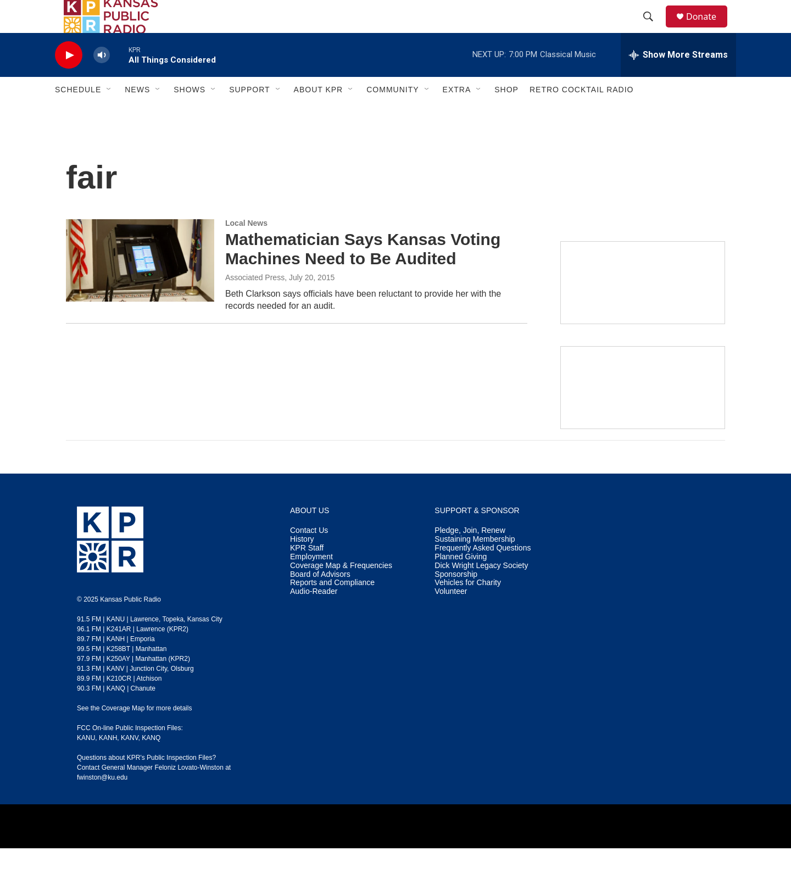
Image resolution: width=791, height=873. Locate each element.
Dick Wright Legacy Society (481, 590)
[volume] (101, 80)
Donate (708, 29)
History (302, 564)
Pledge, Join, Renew (470, 555)
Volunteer (451, 616)
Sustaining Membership (475, 564)
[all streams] (678, 80)
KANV (129, 762)
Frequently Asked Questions (483, 573)
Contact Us (309, 555)
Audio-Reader (313, 616)
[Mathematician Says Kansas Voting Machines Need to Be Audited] (140, 285)
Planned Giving (461, 581)
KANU (86, 762)
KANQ (151, 762)
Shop (506, 114)
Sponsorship (456, 599)
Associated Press (255, 302)
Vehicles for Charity (468, 607)
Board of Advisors (320, 599)
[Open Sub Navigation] (109, 114)
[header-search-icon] (653, 29)
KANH (108, 762)
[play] (68, 80)
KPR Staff (307, 573)
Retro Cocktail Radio (582, 114)
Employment (311, 581)
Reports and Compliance (332, 607)
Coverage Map (123, 733)
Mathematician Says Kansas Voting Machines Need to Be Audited (362, 273)
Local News (246, 247)
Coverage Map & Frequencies (341, 590)
